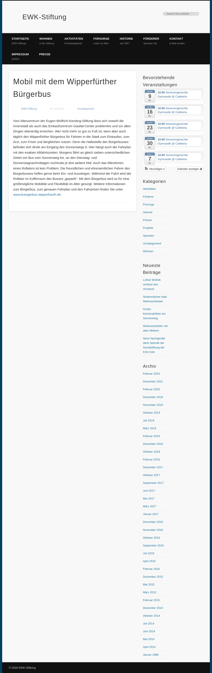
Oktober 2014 (151, 615)
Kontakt (177, 41)
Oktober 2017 (151, 475)
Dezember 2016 (153, 521)
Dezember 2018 (153, 443)
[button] (154, 169)
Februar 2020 (151, 389)
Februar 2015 (151, 600)
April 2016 (149, 561)
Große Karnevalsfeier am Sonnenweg (154, 313)
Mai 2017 (148, 498)
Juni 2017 (149, 490)
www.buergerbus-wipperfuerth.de (37, 194)
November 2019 (153, 404)
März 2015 (149, 592)
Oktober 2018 (151, 451)
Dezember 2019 (153, 397)
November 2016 (153, 530)
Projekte (148, 227)
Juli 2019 (148, 420)
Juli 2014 (148, 623)
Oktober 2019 (151, 412)
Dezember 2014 (153, 608)
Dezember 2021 (153, 381)
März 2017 (149, 506)
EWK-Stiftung (44, 17)
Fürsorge (101, 41)
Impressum (20, 56)
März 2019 (149, 428)
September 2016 (153, 545)
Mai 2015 (148, 584)
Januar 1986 (151, 654)
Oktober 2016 (151, 537)
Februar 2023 (151, 373)
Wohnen (46, 41)
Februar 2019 (151, 436)
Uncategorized (85, 108)
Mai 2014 (148, 639)
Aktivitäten (73, 41)
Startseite (20, 41)
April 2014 (149, 647)
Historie (126, 41)
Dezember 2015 (153, 576)
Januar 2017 (151, 514)
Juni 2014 (149, 631)
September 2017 (153, 482)
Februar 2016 (151, 569)
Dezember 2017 (153, 467)
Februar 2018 (151, 459)
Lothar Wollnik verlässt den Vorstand (152, 284)
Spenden (148, 235)
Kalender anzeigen (189, 169)
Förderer (151, 41)
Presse (45, 54)
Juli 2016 (148, 553)
